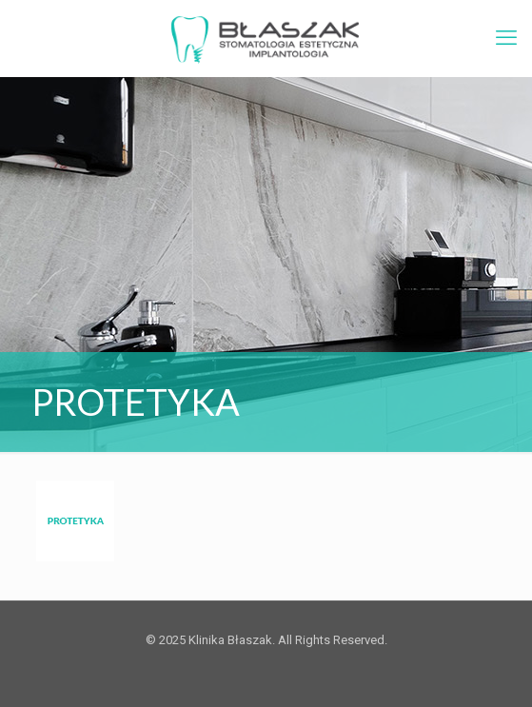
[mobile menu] (506, 38)
